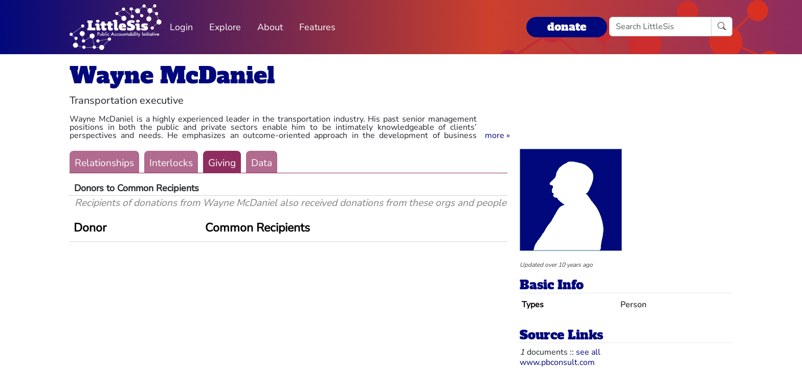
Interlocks (171, 163)
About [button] (270, 27)
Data (261, 163)
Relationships (104, 163)
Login (181, 27)
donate (566, 26)
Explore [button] (225, 27)
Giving (222, 163)
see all (588, 352)
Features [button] (317, 27)
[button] (497, 135)
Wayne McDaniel (172, 75)
